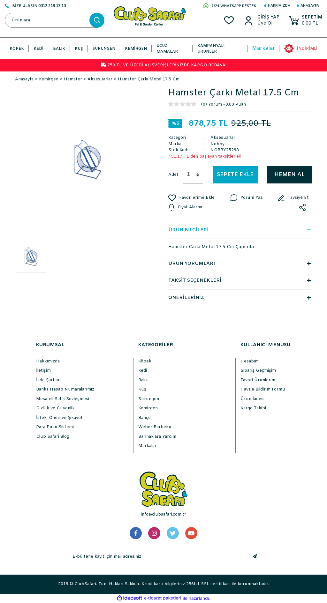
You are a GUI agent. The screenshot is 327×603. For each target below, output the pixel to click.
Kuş (142, 389)
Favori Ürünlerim (257, 380)
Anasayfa (309, 6)
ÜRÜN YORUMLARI (240, 263)
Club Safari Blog (52, 436)
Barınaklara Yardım (157, 436)
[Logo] (150, 16)
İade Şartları (48, 380)
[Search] (54, 20)
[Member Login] (268, 17)
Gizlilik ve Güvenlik (55, 408)
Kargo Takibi (253, 408)
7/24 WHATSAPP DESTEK (229, 6)
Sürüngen (148, 399)
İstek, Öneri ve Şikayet (59, 418)
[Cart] (305, 20)
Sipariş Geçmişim (258, 370)
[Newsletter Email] (157, 557)
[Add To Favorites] (191, 198)
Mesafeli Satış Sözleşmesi (62, 399)
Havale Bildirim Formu (262, 389)
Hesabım (249, 361)
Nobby (217, 144)
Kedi (142, 370)
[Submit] (254, 557)
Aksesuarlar (222, 137)
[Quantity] (193, 174)
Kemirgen (148, 408)
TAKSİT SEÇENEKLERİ (240, 280)
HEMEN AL (289, 174)
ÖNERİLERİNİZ (240, 297)
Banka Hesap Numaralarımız (65, 389)
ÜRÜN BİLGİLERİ (240, 230)
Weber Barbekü (154, 427)
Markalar (263, 48)
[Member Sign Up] (268, 23)
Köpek (144, 361)
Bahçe (144, 418)
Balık (143, 380)
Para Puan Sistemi (55, 427)
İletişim (43, 370)
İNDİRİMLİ (307, 48)
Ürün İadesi (252, 399)
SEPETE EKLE (235, 174)
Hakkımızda (279, 6)
